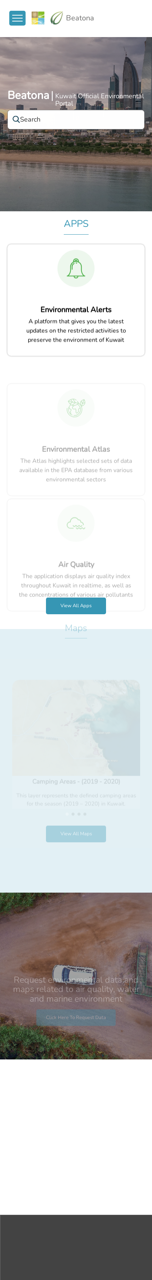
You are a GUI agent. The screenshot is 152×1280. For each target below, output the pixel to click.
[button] (67, 805)
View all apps (76, 605)
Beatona (28, 96)
